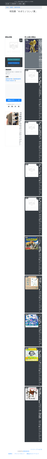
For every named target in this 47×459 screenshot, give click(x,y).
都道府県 (14, 3)
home (7, 7)
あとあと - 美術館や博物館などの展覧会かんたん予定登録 (23, 1)
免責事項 (10, 453)
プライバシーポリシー (19, 453)
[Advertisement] (23, 23)
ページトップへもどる (36, 449)
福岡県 (11, 7)
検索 (20, 3)
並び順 (7, 3)
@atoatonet (26, 451)
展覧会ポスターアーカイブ (33, 453)
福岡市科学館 (17, 7)
